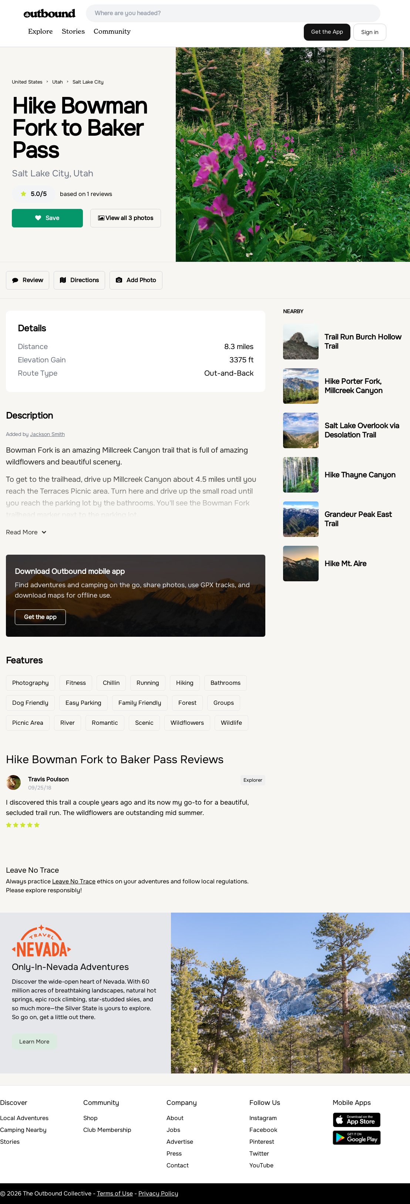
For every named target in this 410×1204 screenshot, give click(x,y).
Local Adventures (24, 1118)
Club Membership (107, 1130)
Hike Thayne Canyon (360, 475)
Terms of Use (115, 1193)
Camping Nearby (23, 1130)
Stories (73, 31)
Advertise (180, 1142)
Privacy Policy (158, 1193)
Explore (40, 31)
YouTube (261, 1165)
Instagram (263, 1118)
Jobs (173, 1130)
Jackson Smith (47, 434)
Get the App (327, 31)
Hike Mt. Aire (345, 563)
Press (174, 1153)
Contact (178, 1165)
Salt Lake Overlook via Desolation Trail (362, 430)
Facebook (263, 1130)
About (175, 1118)
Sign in (370, 32)
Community (112, 31)
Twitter (259, 1153)
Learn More (34, 1041)
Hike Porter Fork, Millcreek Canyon (354, 386)
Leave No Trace (73, 881)
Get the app (40, 617)
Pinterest (261, 1142)
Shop (90, 1118)
